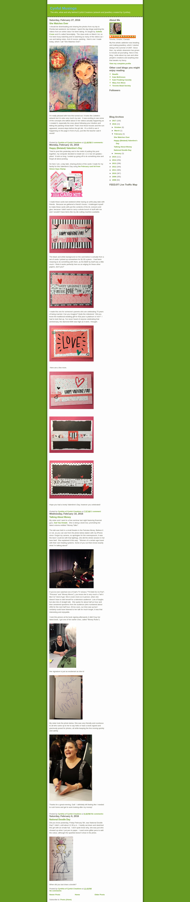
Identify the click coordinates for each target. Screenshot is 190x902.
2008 (114, 180)
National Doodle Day (59, 819)
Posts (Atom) (66, 900)
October (118, 127)
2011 (114, 170)
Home (77, 895)
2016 (114, 124)
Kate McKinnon (118, 77)
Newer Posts (54, 895)
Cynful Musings (63, 8)
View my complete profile (120, 64)
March (117, 131)
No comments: (97, 814)
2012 (114, 167)
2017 (114, 121)
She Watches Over (58, 23)
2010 (114, 173)
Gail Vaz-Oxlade (60, 523)
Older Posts (100, 895)
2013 (114, 163)
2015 (114, 157)
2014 (114, 160)
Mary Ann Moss (119, 83)
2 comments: (98, 142)
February (118, 134)
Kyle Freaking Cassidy (122, 80)
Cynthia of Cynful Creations (124, 37)
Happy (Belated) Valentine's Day (65, 148)
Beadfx (115, 74)
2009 (114, 177)
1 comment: (96, 511)
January (118, 153)
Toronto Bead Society (121, 86)
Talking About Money (60, 517)
